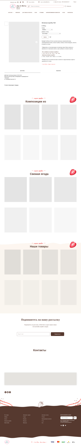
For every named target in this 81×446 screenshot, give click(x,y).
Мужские (25, 420)
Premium (18, 12)
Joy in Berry (21, 6)
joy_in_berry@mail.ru (45, 1)
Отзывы (42, 12)
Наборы (5, 416)
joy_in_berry (31, 2)
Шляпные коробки (7, 420)
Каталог (10, 12)
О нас (63, 12)
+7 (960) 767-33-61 (57, 1)
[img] (13, 6)
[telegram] (10, 392)
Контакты (70, 12)
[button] (65, 2)
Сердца (24, 416)
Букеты (5, 418)
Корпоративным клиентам (53, 12)
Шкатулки (25, 422)
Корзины (24, 418)
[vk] (5, 392)
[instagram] (8, 392)
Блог (36, 12)
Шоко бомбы (6, 422)
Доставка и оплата (27, 12)
